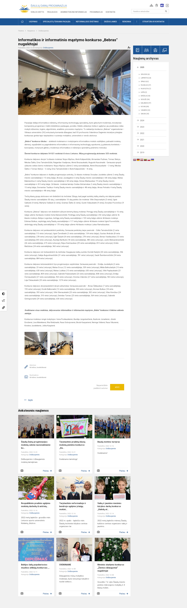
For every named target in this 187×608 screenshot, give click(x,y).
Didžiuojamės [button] (110, 22)
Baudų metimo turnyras (108, 442)
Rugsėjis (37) (146, 85)
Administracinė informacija (74, 12)
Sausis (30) (145, 114)
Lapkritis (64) (146, 78)
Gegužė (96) (145, 99)
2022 (142, 133)
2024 (142, 121)
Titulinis (21, 31)
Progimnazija (96, 12)
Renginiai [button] (126, 22)
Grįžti (30, 400)
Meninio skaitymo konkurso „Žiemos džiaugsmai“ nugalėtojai (110, 567)
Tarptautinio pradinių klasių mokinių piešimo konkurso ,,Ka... (72, 445)
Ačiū (117, 387)
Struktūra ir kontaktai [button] (153, 22)
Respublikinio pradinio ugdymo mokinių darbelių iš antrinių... (35, 505)
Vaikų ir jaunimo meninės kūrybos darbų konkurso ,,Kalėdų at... (109, 506)
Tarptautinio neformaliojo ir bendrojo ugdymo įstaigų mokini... (72, 506)
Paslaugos (52, 12)
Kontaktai (110, 12)
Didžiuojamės (44, 31)
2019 (142, 152)
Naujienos (31, 31)
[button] (151, 5)
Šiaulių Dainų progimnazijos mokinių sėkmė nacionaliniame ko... (35, 445)
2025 (142, 67)
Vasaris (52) (145, 110)
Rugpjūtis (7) (146, 89)
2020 (142, 146)
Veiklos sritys (37, 12)
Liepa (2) (144, 92)
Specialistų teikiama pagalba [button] (56, 22)
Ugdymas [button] (33, 22)
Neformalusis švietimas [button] (87, 22)
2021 (142, 140)
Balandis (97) (146, 103)
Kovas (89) (145, 106)
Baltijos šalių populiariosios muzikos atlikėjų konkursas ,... (35, 566)
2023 (142, 127)
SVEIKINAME (65, 564)
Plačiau (46, 471)
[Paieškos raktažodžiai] (150, 11)
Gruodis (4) (145, 74)
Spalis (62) (145, 81)
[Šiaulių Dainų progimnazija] (24, 8)
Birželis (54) (145, 96)
